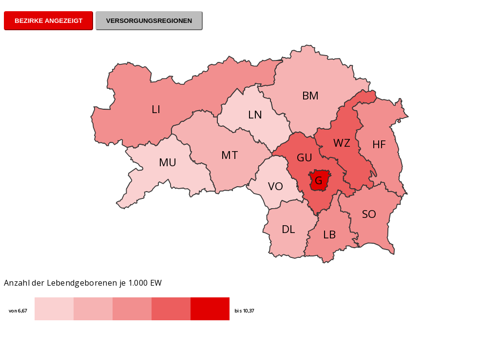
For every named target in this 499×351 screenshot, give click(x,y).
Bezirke (29, 20)
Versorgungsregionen (149, 20)
